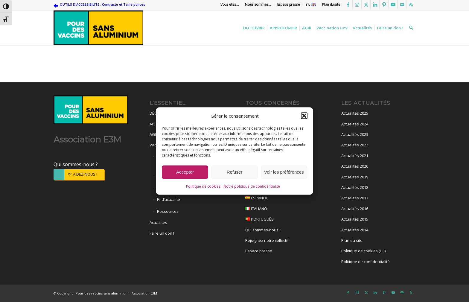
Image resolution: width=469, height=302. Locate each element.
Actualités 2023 (354, 134)
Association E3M (144, 293)
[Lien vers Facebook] (348, 4)
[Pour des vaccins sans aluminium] (98, 27)
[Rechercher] (410, 27)
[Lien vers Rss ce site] (410, 4)
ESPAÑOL (282, 198)
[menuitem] (229, 4)
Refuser (235, 172)
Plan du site (352, 240)
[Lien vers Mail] (402, 4)
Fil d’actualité (168, 199)
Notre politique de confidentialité (251, 186)
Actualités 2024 (354, 124)
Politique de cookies (203, 186)
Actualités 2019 (354, 177)
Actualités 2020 (354, 166)
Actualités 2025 (354, 113)
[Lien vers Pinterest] (384, 4)
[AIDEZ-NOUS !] (79, 174)
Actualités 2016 (354, 208)
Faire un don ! (162, 233)
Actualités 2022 (354, 145)
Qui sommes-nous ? (76, 164)
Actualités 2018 (354, 187)
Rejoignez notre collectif (267, 240)
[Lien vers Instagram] (357, 4)
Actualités (158, 222)
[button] (304, 116)
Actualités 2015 (354, 219)
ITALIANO (282, 209)
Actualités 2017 (354, 198)
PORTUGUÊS (282, 219)
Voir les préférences (284, 172)
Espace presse (258, 251)
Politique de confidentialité (365, 261)
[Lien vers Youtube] (393, 4)
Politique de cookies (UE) (363, 251)
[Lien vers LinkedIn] (375, 4)
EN (311, 4)
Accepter (185, 172)
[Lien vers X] (366, 4)
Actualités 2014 (354, 230)
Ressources (168, 211)
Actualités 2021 (354, 155)
